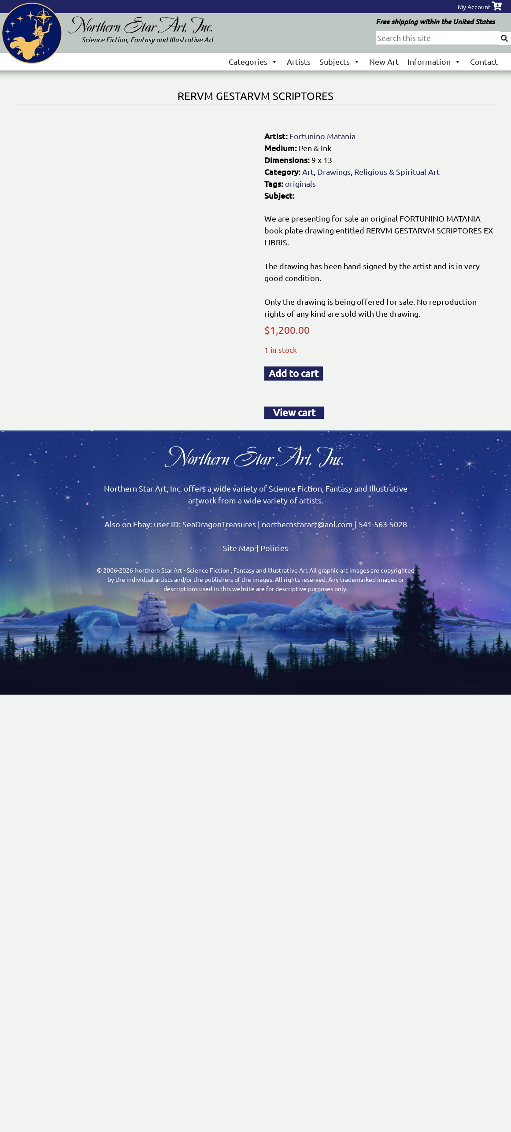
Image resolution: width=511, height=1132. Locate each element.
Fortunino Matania (322, 136)
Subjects (339, 61)
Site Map (239, 547)
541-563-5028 (383, 524)
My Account (474, 7)
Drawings (334, 171)
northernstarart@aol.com (307, 524)
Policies (274, 547)
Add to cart (293, 373)
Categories (253, 61)
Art (308, 171)
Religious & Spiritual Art (397, 171)
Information (434, 61)
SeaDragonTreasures (219, 524)
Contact (484, 61)
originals (300, 183)
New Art (384, 61)
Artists (299, 61)
